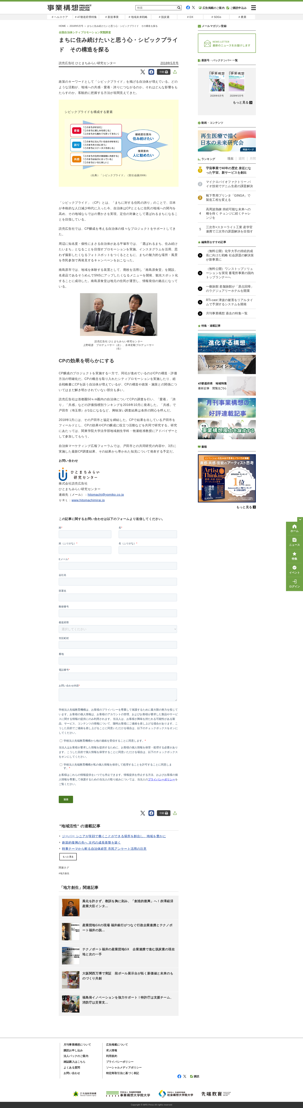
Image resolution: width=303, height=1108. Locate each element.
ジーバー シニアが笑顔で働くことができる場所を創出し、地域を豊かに (114, 836)
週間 (241, 158)
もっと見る (68, 857)
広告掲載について (117, 1044)
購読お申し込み (73, 1050)
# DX (190, 17)
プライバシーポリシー (120, 1061)
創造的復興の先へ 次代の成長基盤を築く (91, 842)
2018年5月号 (76, 26)
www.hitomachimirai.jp (88, 500)
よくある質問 (72, 1067)
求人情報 (111, 1050)
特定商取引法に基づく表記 (122, 1073)
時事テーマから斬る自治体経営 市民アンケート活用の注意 (104, 848)
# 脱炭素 (164, 17)
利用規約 (111, 1056)
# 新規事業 (112, 17)
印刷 (164, 72)
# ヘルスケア (60, 17)
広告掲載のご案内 (212, 8)
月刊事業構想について (77, 1044)
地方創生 (65, 873)
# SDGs (216, 17)
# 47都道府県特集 (86, 17)
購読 (194, 1076)
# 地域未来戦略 (138, 17)
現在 (230, 158)
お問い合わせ (72, 1073)
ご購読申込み (236, 8)
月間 (253, 158)
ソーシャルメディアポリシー (124, 1067)
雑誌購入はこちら (75, 1061)
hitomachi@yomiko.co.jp (106, 494)
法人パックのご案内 (76, 1056)
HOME (62, 26)
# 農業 (242, 17)
